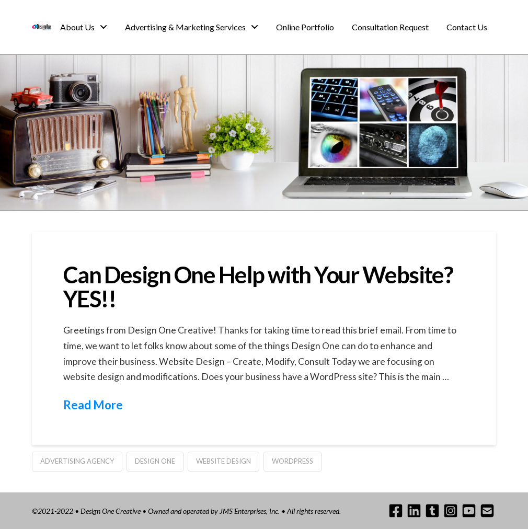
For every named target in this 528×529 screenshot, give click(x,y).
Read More (93, 405)
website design (223, 461)
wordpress (292, 461)
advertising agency (77, 461)
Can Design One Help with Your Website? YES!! (258, 286)
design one (155, 461)
